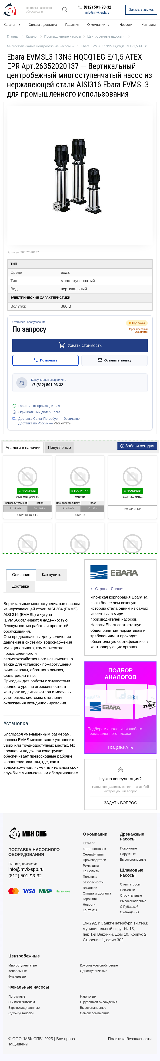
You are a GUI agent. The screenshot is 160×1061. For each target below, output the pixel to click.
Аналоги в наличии (23, 448)
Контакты (149, 24)
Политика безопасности (130, 1039)
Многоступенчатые (22, 965)
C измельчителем (21, 1002)
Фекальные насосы (28, 987)
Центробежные (24, 956)
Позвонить (45, 360)
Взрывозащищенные (24, 1007)
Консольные (17, 971)
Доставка (20, 586)
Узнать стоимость (80, 345)
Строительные (131, 895)
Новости (126, 24)
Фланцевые (17, 976)
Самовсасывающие (95, 1013)
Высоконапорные (133, 859)
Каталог (89, 843)
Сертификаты (93, 854)
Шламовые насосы (131, 873)
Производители (94, 860)
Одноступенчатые (93, 971)
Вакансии (90, 888)
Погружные (128, 848)
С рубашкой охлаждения (98, 1002)
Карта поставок (94, 849)
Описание (21, 575)
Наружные (128, 854)
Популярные (59, 447)
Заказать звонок (141, 9)
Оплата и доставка (43, 24)
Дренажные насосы (132, 837)
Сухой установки (20, 1013)
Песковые (127, 890)
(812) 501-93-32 (97, 7)
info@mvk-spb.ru (97, 12)
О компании (95, 834)
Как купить (51, 575)
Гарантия (72, 24)
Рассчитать (61, 423)
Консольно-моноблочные (99, 965)
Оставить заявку (114, 360)
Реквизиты (91, 865)
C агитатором (130, 884)
